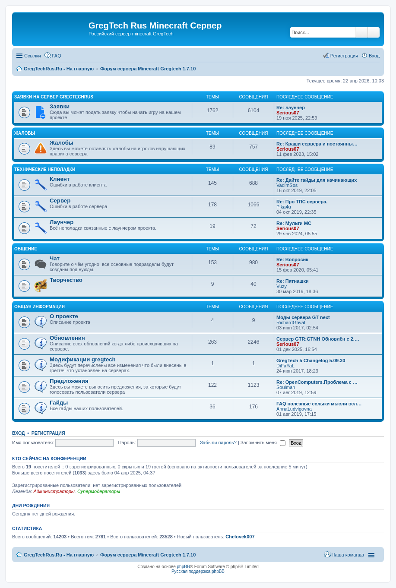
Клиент (60, 179)
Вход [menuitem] (374, 55)
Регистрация (48, 433)
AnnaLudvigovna (294, 408)
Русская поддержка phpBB (198, 571)
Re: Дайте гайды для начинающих (316, 180)
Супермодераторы (98, 491)
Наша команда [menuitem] (348, 554)
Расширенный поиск (374, 32)
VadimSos (287, 185)
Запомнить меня (263, 442)
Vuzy (281, 286)
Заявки (60, 106)
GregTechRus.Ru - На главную (59, 554)
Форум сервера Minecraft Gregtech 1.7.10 (148, 554)
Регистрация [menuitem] (344, 55)
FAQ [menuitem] (56, 55)
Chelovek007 (239, 536)
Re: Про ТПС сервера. (301, 201)
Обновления (67, 338)
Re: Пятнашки (292, 281)
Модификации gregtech (83, 359)
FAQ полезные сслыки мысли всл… (318, 403)
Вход (18, 433)
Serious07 (287, 112)
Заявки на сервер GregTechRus (53, 97)
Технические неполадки (44, 169)
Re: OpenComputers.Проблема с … (317, 382)
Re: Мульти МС (293, 223)
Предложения (69, 381)
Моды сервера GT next (303, 317)
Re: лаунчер (290, 107)
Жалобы (24, 133)
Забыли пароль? (218, 442)
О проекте (64, 316)
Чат (55, 258)
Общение (25, 249)
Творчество (66, 280)
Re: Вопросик (292, 259)
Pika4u (283, 206)
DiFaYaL (285, 365)
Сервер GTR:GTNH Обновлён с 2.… (317, 338)
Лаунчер (61, 222)
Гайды (59, 402)
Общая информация (39, 306)
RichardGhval (290, 322)
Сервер (60, 200)
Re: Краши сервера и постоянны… (317, 143)
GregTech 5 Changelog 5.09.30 (310, 360)
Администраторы (53, 491)
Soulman (285, 387)
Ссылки (32, 55)
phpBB (183, 566)
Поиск (361, 32)
